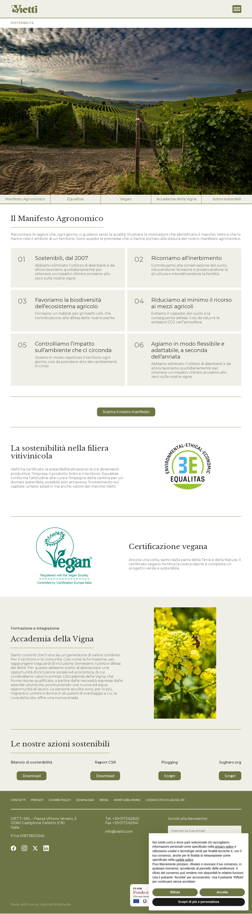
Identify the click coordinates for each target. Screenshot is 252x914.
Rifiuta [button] (175, 892)
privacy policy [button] (224, 846)
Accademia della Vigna (176, 199)
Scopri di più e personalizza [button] (198, 902)
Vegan (125, 199)
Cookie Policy (60, 800)
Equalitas (75, 199)
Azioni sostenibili (227, 199)
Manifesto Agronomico (25, 199)
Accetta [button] (222, 892)
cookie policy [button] (184, 859)
